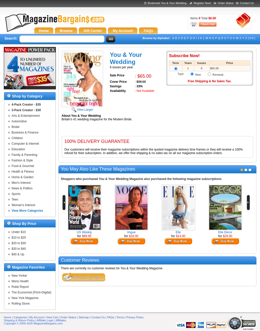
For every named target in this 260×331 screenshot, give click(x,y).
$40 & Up (18, 254)
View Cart (52, 317)
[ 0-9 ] (251, 38)
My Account (36, 317)
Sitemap (83, 317)
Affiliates (61, 320)
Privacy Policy (134, 317)
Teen (15, 199)
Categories (20, 317)
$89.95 (86, 236)
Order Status (226, 3)
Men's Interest (21, 183)
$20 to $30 (19, 243)
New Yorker (19, 275)
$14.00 (180, 236)
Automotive (19, 121)
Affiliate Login (45, 320)
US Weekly (84, 232)
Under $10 (19, 232)
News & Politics (22, 188)
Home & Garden (23, 177)
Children (17, 138)
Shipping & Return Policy (19, 320)
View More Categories (27, 210)
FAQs (110, 317)
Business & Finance (25, 132)
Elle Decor (225, 232)
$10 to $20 (19, 237)
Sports (16, 194)
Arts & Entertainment (26, 116)
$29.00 (227, 236)
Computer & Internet (25, 143)
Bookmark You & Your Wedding (167, 3)
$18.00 (133, 236)
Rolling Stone (21, 303)
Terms (120, 317)
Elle (178, 232)
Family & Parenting (24, 155)
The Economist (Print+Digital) (31, 292)
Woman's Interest (23, 205)
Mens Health (20, 281)
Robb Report (20, 287)
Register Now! (202, 3)
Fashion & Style (22, 160)
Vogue (131, 232)
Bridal (16, 127)
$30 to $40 (19, 249)
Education (18, 149)
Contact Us (247, 3)
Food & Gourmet (23, 166)
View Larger (82, 107)
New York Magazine (25, 298)
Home (7, 317)
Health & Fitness (23, 171)
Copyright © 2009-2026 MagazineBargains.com (33, 323)
